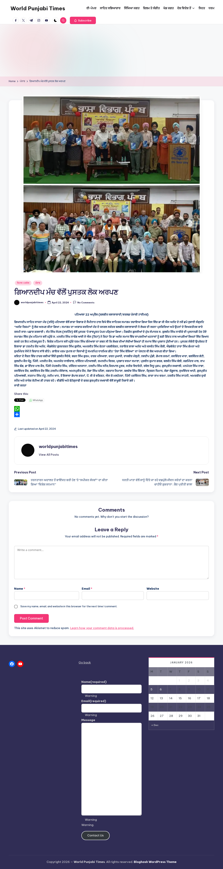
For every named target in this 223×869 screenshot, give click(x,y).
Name (19, 589)
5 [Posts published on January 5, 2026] (151, 689)
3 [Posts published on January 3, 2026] (198, 680)
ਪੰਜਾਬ (37, 283)
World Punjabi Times (37, 8)
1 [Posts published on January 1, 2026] (179, 680)
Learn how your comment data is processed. (102, 628)
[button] (83, 20)
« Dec (155, 725)
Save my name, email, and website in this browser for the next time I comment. (68, 606)
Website (153, 589)
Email (87, 589)
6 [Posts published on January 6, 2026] (161, 689)
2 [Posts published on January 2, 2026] (189, 680)
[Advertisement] (111, 50)
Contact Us (95, 835)
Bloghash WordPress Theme (155, 862)
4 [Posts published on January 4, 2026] (208, 680)
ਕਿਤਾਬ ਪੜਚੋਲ (23, 283)
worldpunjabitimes (58, 446)
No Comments (83, 302)
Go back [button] (85, 662)
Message (88, 720)
